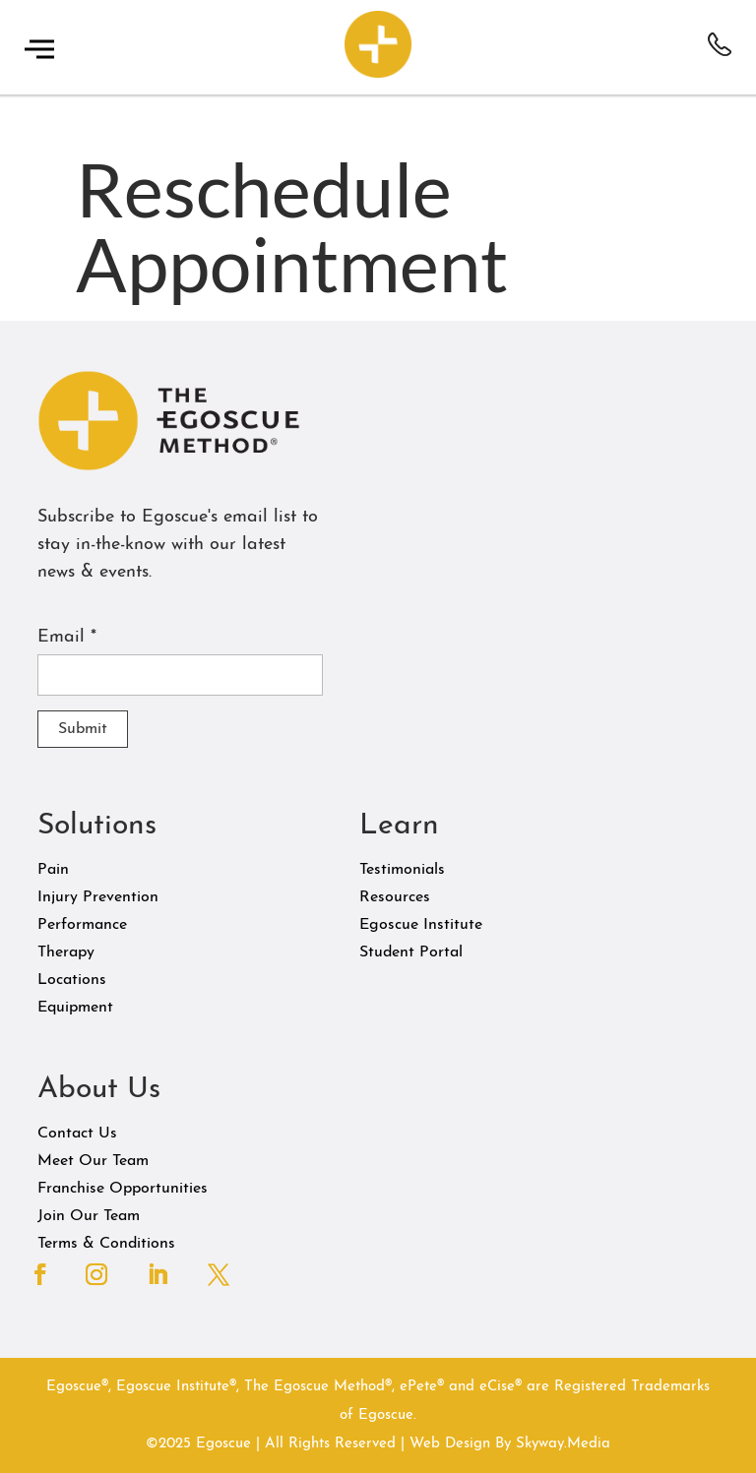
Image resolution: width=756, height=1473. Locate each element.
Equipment (75, 1007)
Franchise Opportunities (122, 1189)
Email (66, 637)
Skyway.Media (563, 1444)
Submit (82, 729)
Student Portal (411, 952)
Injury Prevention (97, 897)
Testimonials (402, 870)
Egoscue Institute (420, 925)
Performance (82, 925)
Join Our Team (88, 1216)
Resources (394, 897)
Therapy (65, 952)
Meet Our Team (93, 1161)
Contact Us (77, 1133)
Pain (53, 870)
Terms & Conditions (106, 1244)
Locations (71, 980)
